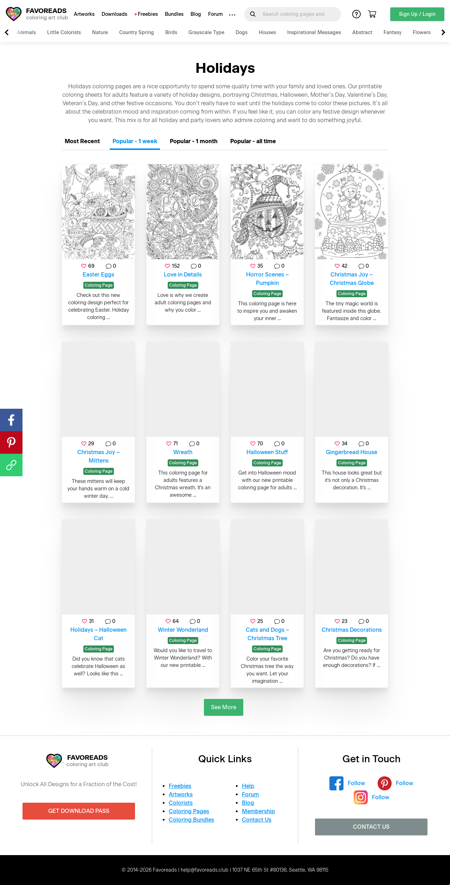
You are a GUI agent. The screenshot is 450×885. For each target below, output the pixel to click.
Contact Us (256, 819)
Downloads (114, 14)
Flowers (422, 33)
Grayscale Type (206, 33)
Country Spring (136, 33)
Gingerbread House (351, 452)
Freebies (148, 14)
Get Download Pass (78, 811)
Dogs (242, 33)
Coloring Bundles (191, 819)
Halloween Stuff (267, 452)
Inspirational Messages (314, 33)
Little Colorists (64, 33)
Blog (196, 14)
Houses (267, 33)
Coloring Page (98, 285)
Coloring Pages (189, 811)
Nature (100, 33)
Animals (26, 33)
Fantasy (392, 33)
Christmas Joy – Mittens (98, 456)
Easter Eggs (98, 274)
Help (248, 786)
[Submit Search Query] (253, 14)
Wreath (182, 452)
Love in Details (183, 274)
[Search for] (297, 14)
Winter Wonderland (183, 629)
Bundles (174, 14)
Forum (215, 14)
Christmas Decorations (352, 629)
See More (223, 707)
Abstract (362, 33)
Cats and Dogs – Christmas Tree (267, 634)
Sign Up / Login (417, 14)
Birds (171, 33)
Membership (258, 811)
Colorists (181, 803)
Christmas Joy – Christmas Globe (352, 278)
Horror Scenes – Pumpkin (267, 278)
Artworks (84, 14)
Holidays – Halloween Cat (98, 634)
